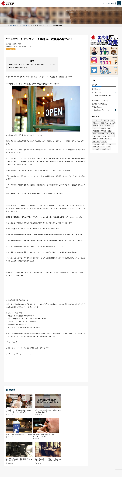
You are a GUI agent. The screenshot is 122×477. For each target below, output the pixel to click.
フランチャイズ (110, 144)
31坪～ (109, 149)
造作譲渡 (95, 139)
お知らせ (96, 92)
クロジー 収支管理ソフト (106, 126)
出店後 (109, 131)
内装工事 (103, 141)
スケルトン (111, 136)
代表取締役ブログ (100, 100)
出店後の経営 (27, 26)
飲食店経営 (10, 49)
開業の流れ (97, 107)
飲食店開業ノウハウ (15, 26)
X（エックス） (97, 120)
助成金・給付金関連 (100, 103)
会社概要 (95, 460)
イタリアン (106, 120)
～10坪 (108, 147)
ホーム (5, 26)
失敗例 (112, 133)
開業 (113, 123)
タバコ (101, 139)
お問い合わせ (109, 3)
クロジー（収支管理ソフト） (102, 96)
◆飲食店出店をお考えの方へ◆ (18, 67)
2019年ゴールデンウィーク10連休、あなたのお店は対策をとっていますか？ (32, 64)
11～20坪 (95, 149)
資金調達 (103, 128)
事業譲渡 (103, 131)
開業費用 (95, 126)
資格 (109, 128)
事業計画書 (96, 131)
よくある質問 (105, 460)
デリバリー (108, 139)
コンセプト (96, 128)
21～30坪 (102, 149)
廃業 (103, 144)
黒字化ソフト (97, 89)
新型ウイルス (96, 136)
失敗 (107, 133)
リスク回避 (101, 147)
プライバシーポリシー (18, 471)
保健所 (94, 147)
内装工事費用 (96, 144)
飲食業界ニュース (106, 123)
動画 (94, 141)
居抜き (112, 120)
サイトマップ (6, 471)
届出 (98, 141)
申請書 (104, 136)
